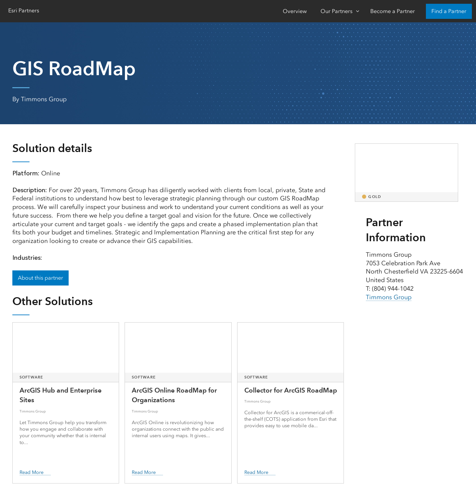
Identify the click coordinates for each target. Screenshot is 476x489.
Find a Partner (448, 11)
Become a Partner (392, 11)
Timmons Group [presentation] (388, 297)
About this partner (40, 278)
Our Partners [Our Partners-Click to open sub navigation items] (336, 11)
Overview (295, 11)
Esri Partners (23, 10)
